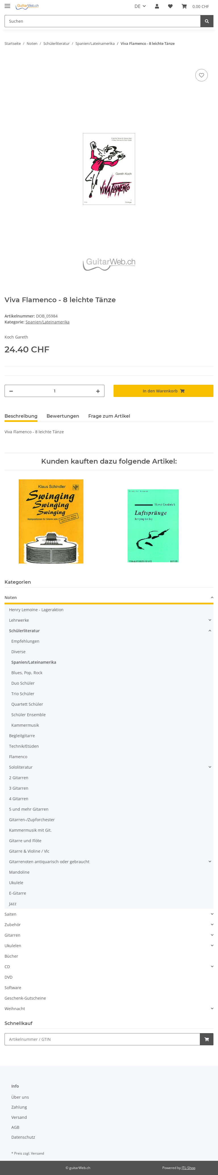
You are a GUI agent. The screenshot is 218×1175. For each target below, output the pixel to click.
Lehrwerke (19, 620)
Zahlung (19, 1107)
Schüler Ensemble (28, 714)
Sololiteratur (21, 767)
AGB (15, 1127)
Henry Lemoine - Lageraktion (36, 609)
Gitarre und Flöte (25, 840)
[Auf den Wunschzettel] (201, 75)
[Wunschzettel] (170, 6)
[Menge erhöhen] (98, 391)
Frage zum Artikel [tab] (109, 416)
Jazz (12, 903)
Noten (11, 597)
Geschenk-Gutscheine (25, 998)
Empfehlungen (25, 641)
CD (7, 966)
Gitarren (12, 935)
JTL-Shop (188, 1167)
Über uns (20, 1097)
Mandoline (19, 872)
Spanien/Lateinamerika (48, 322)
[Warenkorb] (195, 6)
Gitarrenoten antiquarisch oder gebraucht (49, 861)
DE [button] (138, 6)
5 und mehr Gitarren (29, 809)
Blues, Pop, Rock (26, 672)
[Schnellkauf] (102, 1039)
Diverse (18, 651)
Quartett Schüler (27, 704)
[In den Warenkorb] (9, 61)
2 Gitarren (18, 777)
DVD (8, 977)
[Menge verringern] (11, 391)
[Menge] (54, 391)
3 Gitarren (18, 788)
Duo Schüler (23, 683)
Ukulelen (13, 945)
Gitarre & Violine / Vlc (29, 851)
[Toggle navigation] (7, 3)
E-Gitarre (17, 893)
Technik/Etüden (24, 746)
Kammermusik (25, 725)
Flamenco (18, 756)
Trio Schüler (22, 693)
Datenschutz (23, 1137)
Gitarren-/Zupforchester (32, 819)
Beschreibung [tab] (21, 416)
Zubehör (13, 924)
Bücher (11, 956)
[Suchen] (103, 21)
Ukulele (16, 882)
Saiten (10, 914)
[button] (157, 6)
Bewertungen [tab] (63, 416)
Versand (19, 1117)
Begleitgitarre (22, 735)
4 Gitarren (18, 798)
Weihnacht (15, 1008)
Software (13, 987)
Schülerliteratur (24, 630)
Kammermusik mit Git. (30, 830)
